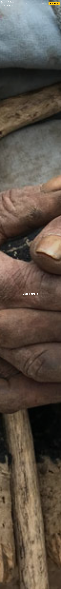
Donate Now (54, 3)
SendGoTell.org (7, 2)
